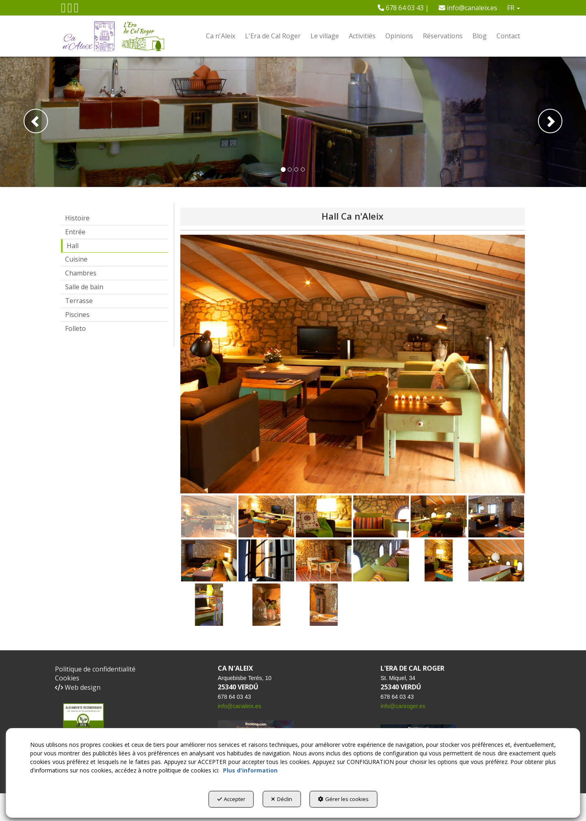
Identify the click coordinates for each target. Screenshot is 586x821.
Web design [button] (78, 687)
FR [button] (513, 7)
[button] (63, 9)
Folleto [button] (75, 328)
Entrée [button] (75, 231)
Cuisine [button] (76, 259)
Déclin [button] (281, 801)
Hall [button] (73, 245)
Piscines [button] (77, 314)
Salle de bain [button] (84, 286)
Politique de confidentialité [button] (95, 669)
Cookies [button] (67, 678)
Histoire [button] (77, 218)
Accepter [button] (222, 801)
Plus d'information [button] (250, 772)
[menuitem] (403, 7)
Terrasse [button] (79, 300)
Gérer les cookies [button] (353, 801)
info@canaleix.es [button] (468, 7)
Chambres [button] (80, 273)
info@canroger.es (402, 706)
